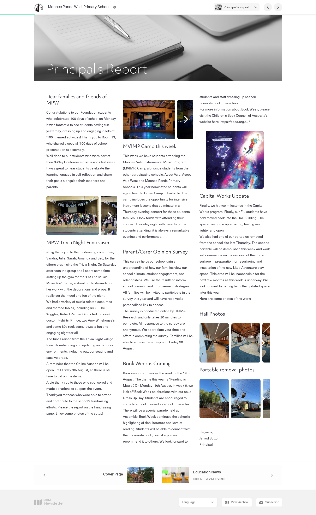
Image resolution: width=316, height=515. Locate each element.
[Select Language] (198, 502)
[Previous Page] (268, 7)
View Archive (237, 502)
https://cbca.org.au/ (235, 121)
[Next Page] (278, 7)
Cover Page (113, 474)
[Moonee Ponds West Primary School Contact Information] (115, 7)
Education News (207, 472)
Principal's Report (236, 7)
